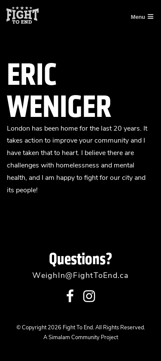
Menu (142, 16)
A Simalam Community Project (80, 337)
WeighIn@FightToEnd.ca (80, 276)
